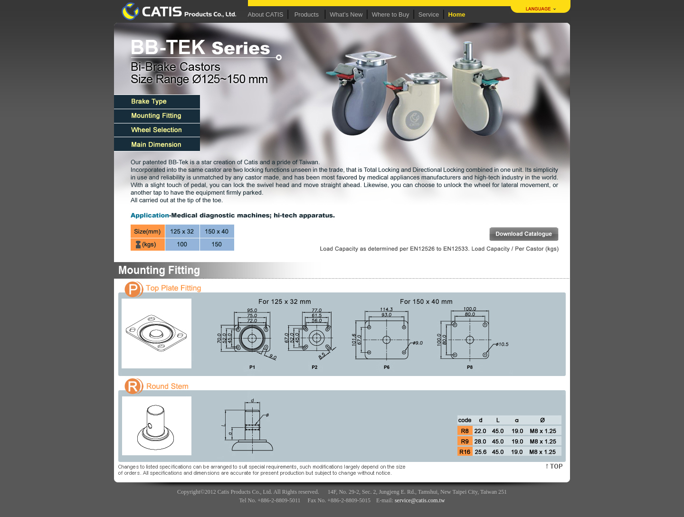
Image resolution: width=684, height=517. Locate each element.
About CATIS (266, 14)
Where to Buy (390, 14)
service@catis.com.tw (420, 500)
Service (428, 14)
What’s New (346, 14)
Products (306, 14)
